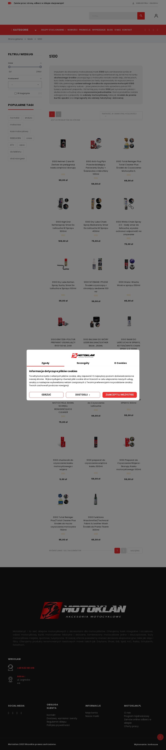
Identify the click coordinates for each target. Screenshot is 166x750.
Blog (110, 29)
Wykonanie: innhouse (146, 743)
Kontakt (127, 29)
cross (29, 138)
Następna (135, 549)
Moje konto (91, 712)
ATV (12, 145)
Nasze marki (92, 715)
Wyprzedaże (99, 29)
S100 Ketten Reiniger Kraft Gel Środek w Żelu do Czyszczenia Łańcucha (95, 401)
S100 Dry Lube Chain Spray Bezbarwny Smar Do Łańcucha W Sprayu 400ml (95, 226)
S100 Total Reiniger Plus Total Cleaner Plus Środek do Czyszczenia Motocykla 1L (128, 166)
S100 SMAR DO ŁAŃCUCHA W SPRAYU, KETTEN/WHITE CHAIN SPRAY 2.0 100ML (128, 343)
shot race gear (17, 158)
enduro (28, 118)
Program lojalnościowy (136, 715)
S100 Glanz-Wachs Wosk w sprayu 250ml (128, 283)
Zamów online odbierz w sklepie (137, 720)
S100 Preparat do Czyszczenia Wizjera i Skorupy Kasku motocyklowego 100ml (128, 464)
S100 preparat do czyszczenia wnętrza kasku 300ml (96, 462)
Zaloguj (154, 3)
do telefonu (15, 152)
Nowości (73, 29)
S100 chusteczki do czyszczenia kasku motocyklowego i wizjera (63, 464)
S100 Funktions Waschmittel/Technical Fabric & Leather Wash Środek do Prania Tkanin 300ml (96, 523)
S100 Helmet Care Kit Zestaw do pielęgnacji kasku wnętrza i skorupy (63, 164)
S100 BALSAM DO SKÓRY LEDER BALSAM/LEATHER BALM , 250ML (95, 342)
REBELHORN (15, 138)
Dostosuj (83, 394)
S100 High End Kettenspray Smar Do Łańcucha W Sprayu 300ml (63, 226)
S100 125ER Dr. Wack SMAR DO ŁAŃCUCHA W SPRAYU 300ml (128, 399)
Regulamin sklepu (56, 721)
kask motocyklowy (19, 131)
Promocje (85, 29)
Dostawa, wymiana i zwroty (62, 717)
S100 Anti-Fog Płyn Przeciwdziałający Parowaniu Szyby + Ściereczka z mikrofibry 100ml (96, 168)
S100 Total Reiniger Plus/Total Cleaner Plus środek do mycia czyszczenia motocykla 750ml (63, 523)
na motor (14, 118)
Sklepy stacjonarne (52, 29)
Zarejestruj (142, 3)
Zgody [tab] (45, 363)
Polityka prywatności (58, 724)
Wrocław (14, 658)
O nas (117, 29)
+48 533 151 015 (25, 667)
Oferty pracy (131, 725)
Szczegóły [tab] (83, 363)
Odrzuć (46, 394)
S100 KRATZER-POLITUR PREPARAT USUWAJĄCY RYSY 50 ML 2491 (63, 342)
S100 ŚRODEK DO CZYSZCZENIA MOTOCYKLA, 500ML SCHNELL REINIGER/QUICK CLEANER (63, 404)
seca (22, 145)
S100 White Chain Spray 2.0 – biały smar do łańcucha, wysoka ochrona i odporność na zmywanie (128, 228)
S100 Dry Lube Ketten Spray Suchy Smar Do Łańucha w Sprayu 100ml (63, 285)
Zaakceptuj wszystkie (120, 394)
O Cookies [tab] (120, 363)
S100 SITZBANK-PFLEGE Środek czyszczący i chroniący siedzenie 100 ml (95, 286)
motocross (15, 124)
